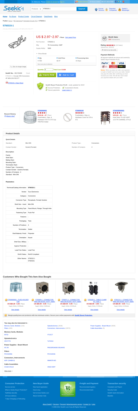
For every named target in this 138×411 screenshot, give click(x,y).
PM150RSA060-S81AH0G (56, 347)
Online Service (83, 2)
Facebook (116, 1)
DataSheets (48, 16)
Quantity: (41, 69)
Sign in (62, 2)
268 (109, 39)
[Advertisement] (49, 101)
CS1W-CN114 (9, 367)
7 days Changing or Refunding (15, 399)
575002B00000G (118, 110)
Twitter (121, 1)
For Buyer (12, 16)
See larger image (18, 66)
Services (56, 404)
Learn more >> (67, 90)
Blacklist (110, 396)
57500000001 (42, 110)
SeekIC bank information (116, 393)
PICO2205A (8, 354)
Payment (63, 404)
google (123, 1)
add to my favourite (109, 50)
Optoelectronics (55, 326)
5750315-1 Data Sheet (14, 83)
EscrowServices (101, 9)
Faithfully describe (11, 393)
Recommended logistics (87, 387)
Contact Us (86, 404)
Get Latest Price (70, 37)
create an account (52, 2)
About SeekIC (47, 404)
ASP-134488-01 (9, 360)
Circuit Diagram (36, 16)
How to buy (36, 390)
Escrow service (10, 387)
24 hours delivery (10, 396)
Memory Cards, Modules (14, 326)
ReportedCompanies (113, 9)
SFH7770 (7, 341)
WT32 (6, 334)
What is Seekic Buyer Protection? (16, 390)
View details (15, 309)
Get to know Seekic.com (41, 393)
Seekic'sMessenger (125, 9)
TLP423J (50, 341)
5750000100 (79, 110)
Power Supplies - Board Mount (102, 326)
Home (5, 16)
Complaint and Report (115, 387)
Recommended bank (86, 390)
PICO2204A (51, 354)
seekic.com (13, 8)
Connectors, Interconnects (58, 328)
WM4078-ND (51, 360)
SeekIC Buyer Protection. (83, 315)
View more (7, 371)
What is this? (10, 116)
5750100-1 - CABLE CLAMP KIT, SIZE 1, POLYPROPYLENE (97, 301)
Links (93, 404)
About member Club (39, 396)
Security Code (112, 390)
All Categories (18, 21)
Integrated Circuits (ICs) (30, 21)
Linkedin (118, 1)
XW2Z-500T (51, 367)
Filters (8, 328)
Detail (28, 73)
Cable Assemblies (97, 328)
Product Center (23, 16)
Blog (56, 16)
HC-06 (6, 347)
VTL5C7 (50, 334)
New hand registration (40, 387)
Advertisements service (74, 404)
